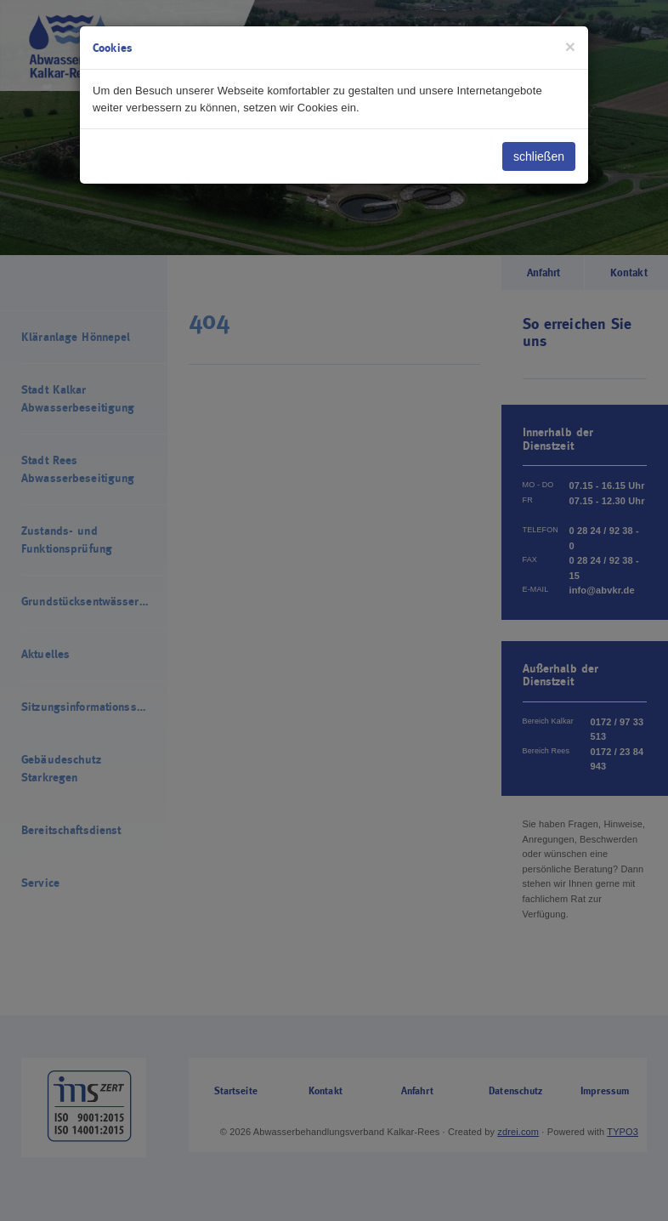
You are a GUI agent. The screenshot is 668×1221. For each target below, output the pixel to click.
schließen (538, 156)
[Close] (570, 46)
